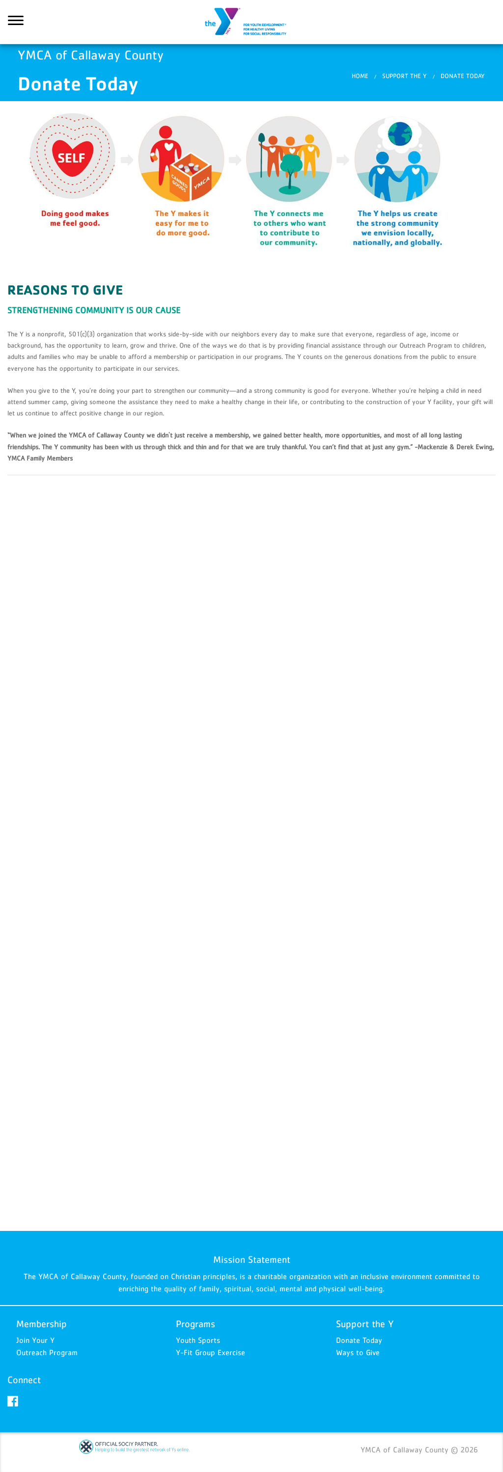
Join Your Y (35, 1340)
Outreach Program (47, 1352)
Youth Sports (198, 1340)
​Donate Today (463, 76)
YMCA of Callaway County (251, 22)
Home (360, 76)
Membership (41, 1323)
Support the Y (404, 76)
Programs (195, 1323)
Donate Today (359, 1340)
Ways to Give (358, 1352)
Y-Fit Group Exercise (210, 1352)
